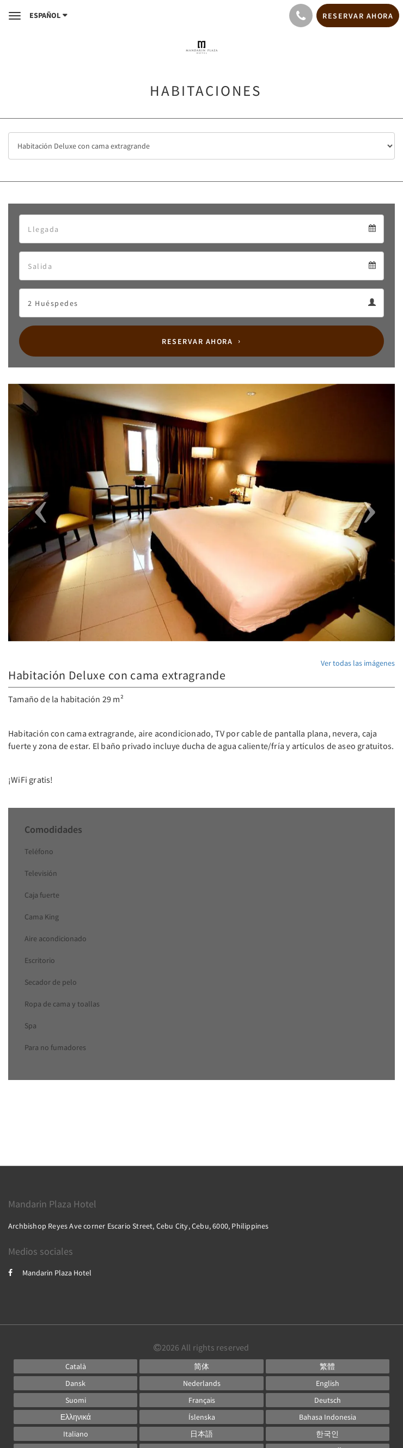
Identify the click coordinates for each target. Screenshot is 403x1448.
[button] (37, 512)
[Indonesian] (327, 1417)
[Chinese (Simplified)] (201, 1366)
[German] (327, 1400)
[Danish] (75, 1383)
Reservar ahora (197, 341)
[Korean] (327, 1434)
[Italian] (75, 1434)
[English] (327, 1383)
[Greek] (75, 1417)
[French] (201, 1400)
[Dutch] (201, 1383)
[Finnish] (75, 1400)
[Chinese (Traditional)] (327, 1366)
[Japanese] (201, 1434)
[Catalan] (75, 1366)
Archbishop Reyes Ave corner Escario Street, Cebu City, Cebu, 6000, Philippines (138, 1226)
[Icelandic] (201, 1417)
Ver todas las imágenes (358, 663)
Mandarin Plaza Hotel (49, 1273)
